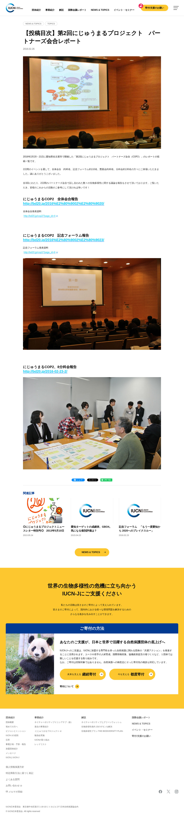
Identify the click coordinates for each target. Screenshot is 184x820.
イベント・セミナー (142, 730)
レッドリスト (40, 744)
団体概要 (10, 722)
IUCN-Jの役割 (12, 735)
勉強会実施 (39, 735)
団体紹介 (36, 10)
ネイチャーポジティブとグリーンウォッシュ (101, 722)
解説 (61, 10)
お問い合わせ (13, 785)
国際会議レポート (141, 717)
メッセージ (11, 753)
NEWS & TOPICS (91, 552)
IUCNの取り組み (41, 740)
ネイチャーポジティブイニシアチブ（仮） (53, 722)
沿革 (8, 740)
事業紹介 (50, 10)
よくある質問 (13, 779)
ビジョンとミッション (16, 731)
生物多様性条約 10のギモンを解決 (96, 726)
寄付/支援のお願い (154, 8)
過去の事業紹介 (41, 726)
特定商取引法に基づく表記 (19, 773)
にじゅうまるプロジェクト (47, 731)
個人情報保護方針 (15, 767)
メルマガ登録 (14, 791)
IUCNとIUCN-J (12, 757)
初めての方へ (12, 726)
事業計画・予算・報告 (16, 744)
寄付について (67, 686)
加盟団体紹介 (12, 749)
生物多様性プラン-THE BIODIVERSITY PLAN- (102, 731)
